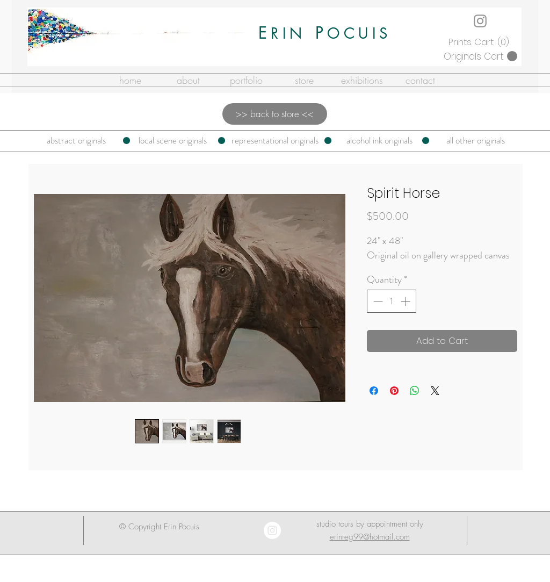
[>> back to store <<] (274, 114)
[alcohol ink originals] (379, 141)
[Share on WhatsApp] (414, 390)
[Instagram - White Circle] (272, 530)
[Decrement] (376, 301)
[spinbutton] (391, 301)
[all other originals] (475, 141)
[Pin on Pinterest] (394, 390)
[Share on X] (435, 390)
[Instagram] (480, 21)
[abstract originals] (76, 141)
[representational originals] (274, 141)
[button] (480, 42)
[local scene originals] (172, 141)
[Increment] (406, 301)
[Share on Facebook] (373, 390)
